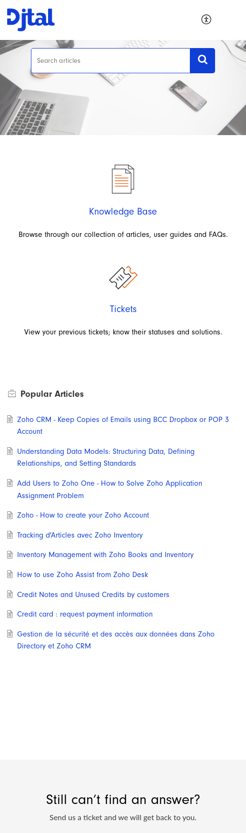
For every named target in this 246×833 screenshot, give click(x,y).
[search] (111, 60)
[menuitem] (206, 20)
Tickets (123, 309)
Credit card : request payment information (85, 614)
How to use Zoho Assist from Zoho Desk (82, 574)
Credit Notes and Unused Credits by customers (93, 594)
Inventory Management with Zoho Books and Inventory (105, 554)
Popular (52, 394)
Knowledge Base (123, 211)
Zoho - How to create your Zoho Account (83, 515)
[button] (232, 20)
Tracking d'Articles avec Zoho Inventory (80, 535)
